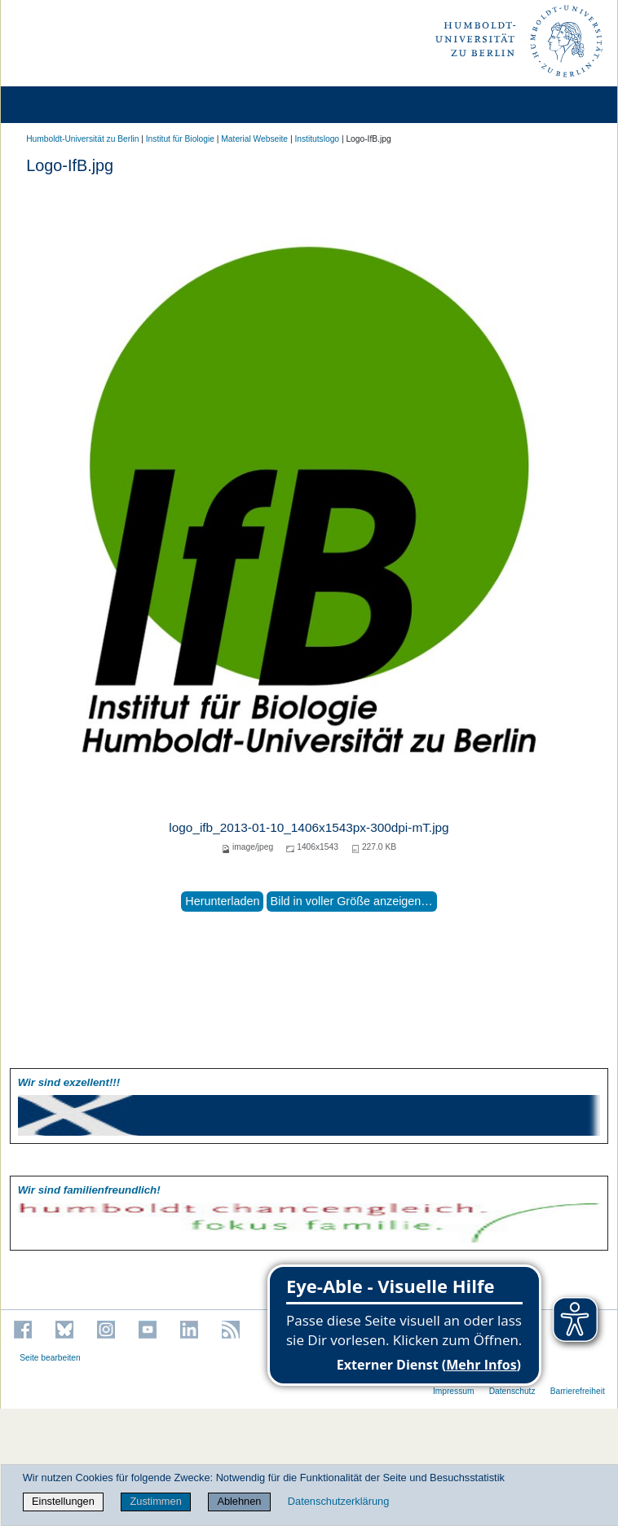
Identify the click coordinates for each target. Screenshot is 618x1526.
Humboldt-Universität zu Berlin (82, 138)
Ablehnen (239, 1501)
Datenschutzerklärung (338, 1501)
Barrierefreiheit (577, 1391)
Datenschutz (512, 1391)
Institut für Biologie (180, 138)
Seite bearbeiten (50, 1357)
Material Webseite (254, 138)
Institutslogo (316, 138)
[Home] (58, 104)
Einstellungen (63, 1501)
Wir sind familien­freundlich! (89, 1190)
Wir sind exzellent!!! (69, 1082)
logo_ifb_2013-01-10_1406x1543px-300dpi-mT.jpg (308, 827)
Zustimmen (155, 1501)
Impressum (454, 1391)
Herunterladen (222, 901)
